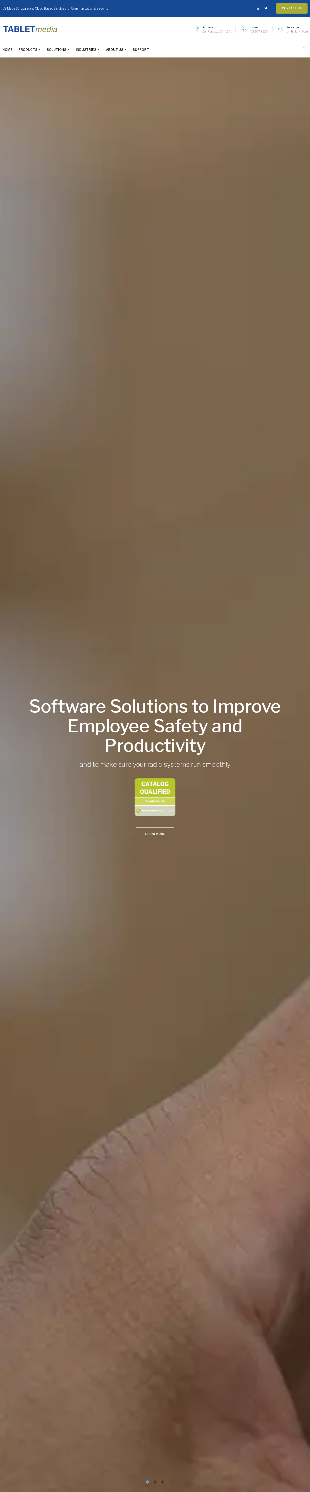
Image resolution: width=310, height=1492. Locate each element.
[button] (147, 1482)
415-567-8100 (258, 31)
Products (27, 49)
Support (141, 49)
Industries (86, 49)
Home (7, 49)
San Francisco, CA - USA (216, 31)
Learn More (155, 834)
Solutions (56, 49)
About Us (114, 49)
